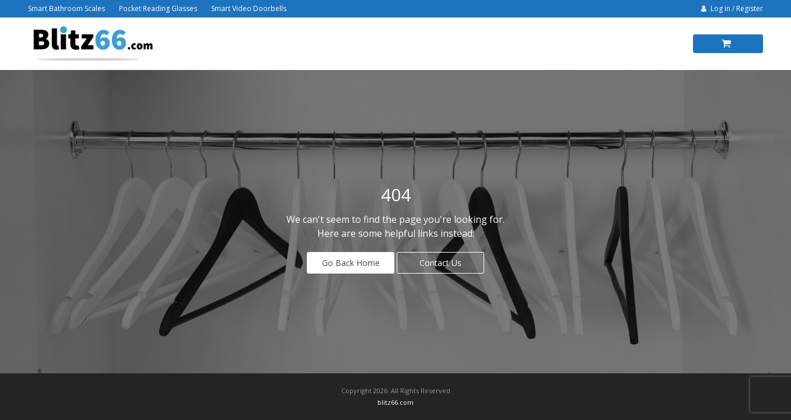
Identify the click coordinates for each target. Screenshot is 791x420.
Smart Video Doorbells (248, 8)
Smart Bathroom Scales (66, 8)
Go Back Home (351, 262)
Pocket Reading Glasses (158, 8)
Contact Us (440, 262)
